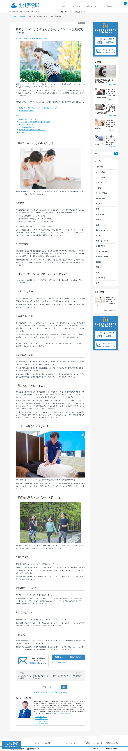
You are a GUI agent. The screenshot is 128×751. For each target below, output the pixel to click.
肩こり (98, 229)
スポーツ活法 (100, 166)
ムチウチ (99, 177)
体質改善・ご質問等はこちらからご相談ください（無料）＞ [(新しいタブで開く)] (39, 108)
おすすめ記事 (71, 5)
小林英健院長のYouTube (41, 723)
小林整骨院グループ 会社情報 (92, 743)
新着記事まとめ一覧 (112, 743)
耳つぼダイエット (102, 224)
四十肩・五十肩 (101, 187)
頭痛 (97, 266)
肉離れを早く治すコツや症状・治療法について (105, 75)
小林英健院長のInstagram (41, 719)
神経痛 (98, 214)
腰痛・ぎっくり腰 (84, 5)
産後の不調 (100, 208)
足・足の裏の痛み (102, 245)
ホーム (37, 743)
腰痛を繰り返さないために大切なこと (32, 130)
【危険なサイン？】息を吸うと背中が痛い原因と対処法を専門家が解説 (105, 107)
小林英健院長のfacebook (41, 721)
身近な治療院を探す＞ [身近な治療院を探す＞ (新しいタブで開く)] (59, 662)
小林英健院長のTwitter (41, 717)
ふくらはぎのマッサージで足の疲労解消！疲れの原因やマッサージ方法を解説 (33, 675)
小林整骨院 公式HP (65, 11)
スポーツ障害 (100, 171)
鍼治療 (98, 256)
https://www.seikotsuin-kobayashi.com (60, 713)
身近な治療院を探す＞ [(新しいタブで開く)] (26, 111)
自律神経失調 (100, 240)
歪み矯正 (20, 38)
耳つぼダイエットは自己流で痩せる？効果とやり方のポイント (105, 121)
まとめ (21, 132)
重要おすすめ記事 (41, 38)
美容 (97, 219)
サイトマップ (58, 743)
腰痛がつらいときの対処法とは (30, 119)
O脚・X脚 (109, 5)
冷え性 (98, 182)
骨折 (97, 277)
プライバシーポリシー (72, 743)
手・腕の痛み (98, 5)
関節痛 (98, 261)
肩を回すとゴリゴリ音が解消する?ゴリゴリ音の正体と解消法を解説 (105, 94)
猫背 (97, 203)
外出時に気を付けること (27, 124)
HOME (62, 5)
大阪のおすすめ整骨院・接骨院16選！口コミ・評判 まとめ (105, 295)
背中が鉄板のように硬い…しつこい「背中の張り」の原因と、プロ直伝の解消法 (105, 135)
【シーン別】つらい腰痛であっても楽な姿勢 (34, 122)
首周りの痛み (100, 272)
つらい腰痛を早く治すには (28, 127)
